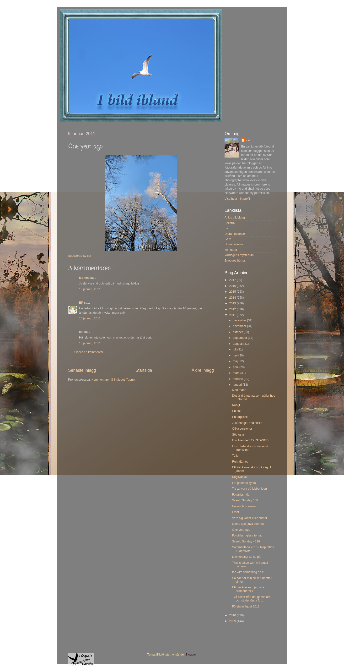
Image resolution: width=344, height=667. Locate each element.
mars (236, 373)
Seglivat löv (239, 477)
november (240, 326)
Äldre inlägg (203, 370)
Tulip (235, 455)
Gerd (228, 239)
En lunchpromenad (244, 506)
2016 (233, 286)
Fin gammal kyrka (244, 483)
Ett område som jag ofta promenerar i (248, 589)
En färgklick (239, 417)
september (240, 337)
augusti (238, 343)
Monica (84, 277)
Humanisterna (234, 244)
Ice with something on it (247, 572)
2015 (233, 291)
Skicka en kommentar (88, 352)
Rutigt (236, 405)
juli (235, 349)
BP (81, 302)
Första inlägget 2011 (245, 606)
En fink (236, 411)
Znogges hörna (235, 260)
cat (248, 140)
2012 (233, 309)
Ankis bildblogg (235, 217)
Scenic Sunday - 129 (246, 541)
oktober (238, 332)
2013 (233, 303)
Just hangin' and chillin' (247, 423)
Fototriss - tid (240, 494)
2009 (233, 621)
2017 (233, 280)
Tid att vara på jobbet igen (249, 488)
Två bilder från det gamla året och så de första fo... (251, 598)
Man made (239, 390)
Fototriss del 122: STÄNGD (250, 440)
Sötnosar (238, 434)
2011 (233, 315)
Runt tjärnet (239, 461)
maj (236, 361)
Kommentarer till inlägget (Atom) (113, 379)
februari (238, 379)
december (240, 320)
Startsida (143, 370)
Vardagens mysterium (239, 255)
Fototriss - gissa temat (247, 535)
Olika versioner (242, 428)
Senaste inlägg (82, 370)
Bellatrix (230, 223)
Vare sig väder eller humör (249, 518)
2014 (233, 297)
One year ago (241, 529)
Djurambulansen (236, 233)
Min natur (231, 249)
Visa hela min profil (237, 198)
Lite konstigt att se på (246, 556)
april (236, 367)
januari (238, 384)
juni (235, 355)
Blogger (191, 654)
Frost (235, 512)
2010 (233, 615)
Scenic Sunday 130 (245, 500)
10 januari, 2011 (90, 289)
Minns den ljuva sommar (248, 523)
